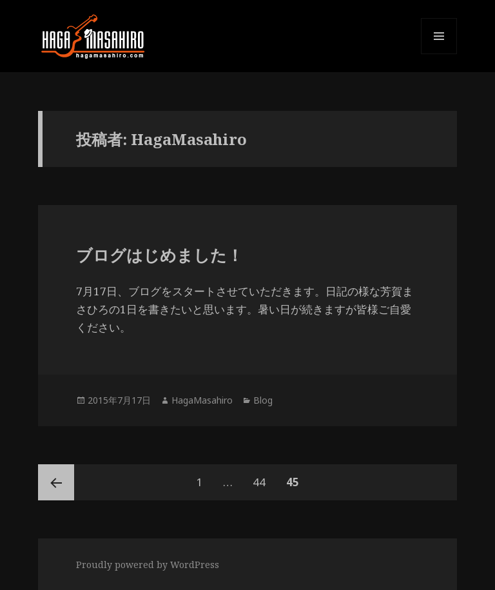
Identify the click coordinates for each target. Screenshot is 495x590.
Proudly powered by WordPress (147, 564)
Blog (263, 400)
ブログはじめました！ (159, 255)
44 (259, 482)
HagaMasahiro (202, 400)
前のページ (56, 482)
